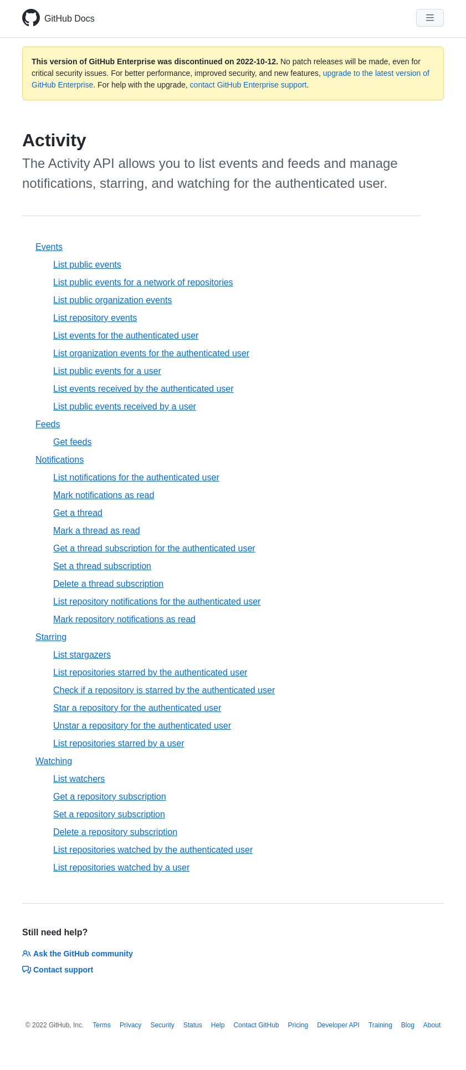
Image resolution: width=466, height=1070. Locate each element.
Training (380, 1025)
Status (192, 1025)
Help (218, 1025)
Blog (407, 1025)
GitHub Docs (69, 18)
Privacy (130, 1025)
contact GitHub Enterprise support (248, 84)
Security (162, 1025)
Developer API (338, 1025)
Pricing (298, 1025)
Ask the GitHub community (77, 953)
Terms (102, 1025)
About (432, 1025)
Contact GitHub (256, 1025)
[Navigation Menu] (430, 18)
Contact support (57, 969)
